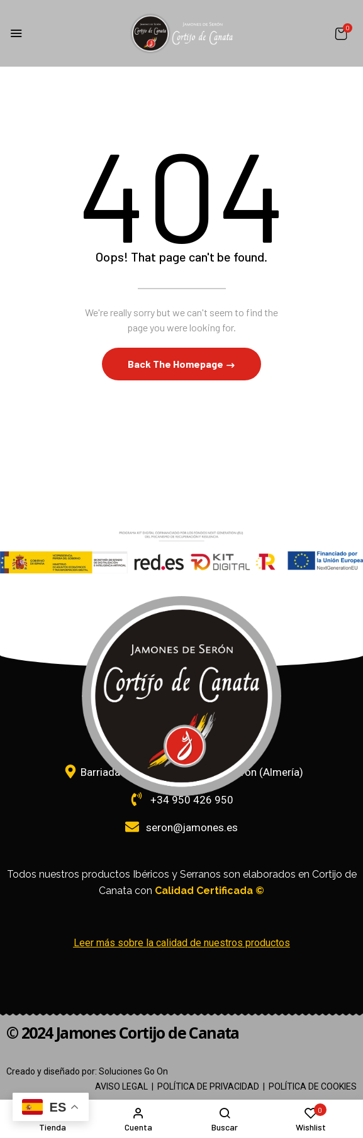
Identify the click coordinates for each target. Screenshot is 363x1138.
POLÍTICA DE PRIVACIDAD (208, 1086)
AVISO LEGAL (121, 1086)
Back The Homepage (176, 364)
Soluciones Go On (133, 1071)
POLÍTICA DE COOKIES (313, 1086)
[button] (341, 33)
